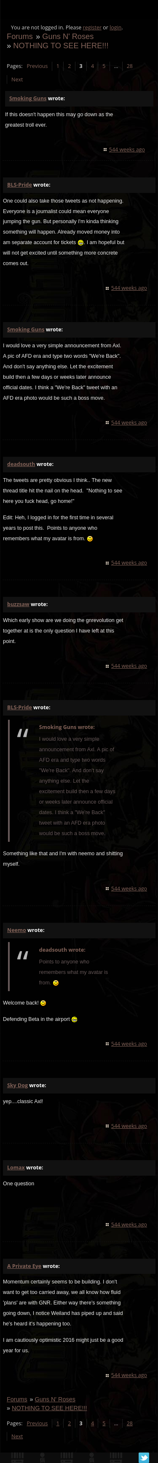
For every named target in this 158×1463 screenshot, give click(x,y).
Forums (20, 36)
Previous (37, 66)
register (92, 27)
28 (130, 66)
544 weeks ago (127, 149)
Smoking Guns (27, 98)
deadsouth (21, 464)
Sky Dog (17, 1085)
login (115, 27)
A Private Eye (24, 1266)
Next (17, 79)
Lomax (16, 1167)
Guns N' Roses (68, 36)
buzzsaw (18, 604)
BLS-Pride (19, 184)
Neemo (16, 930)
